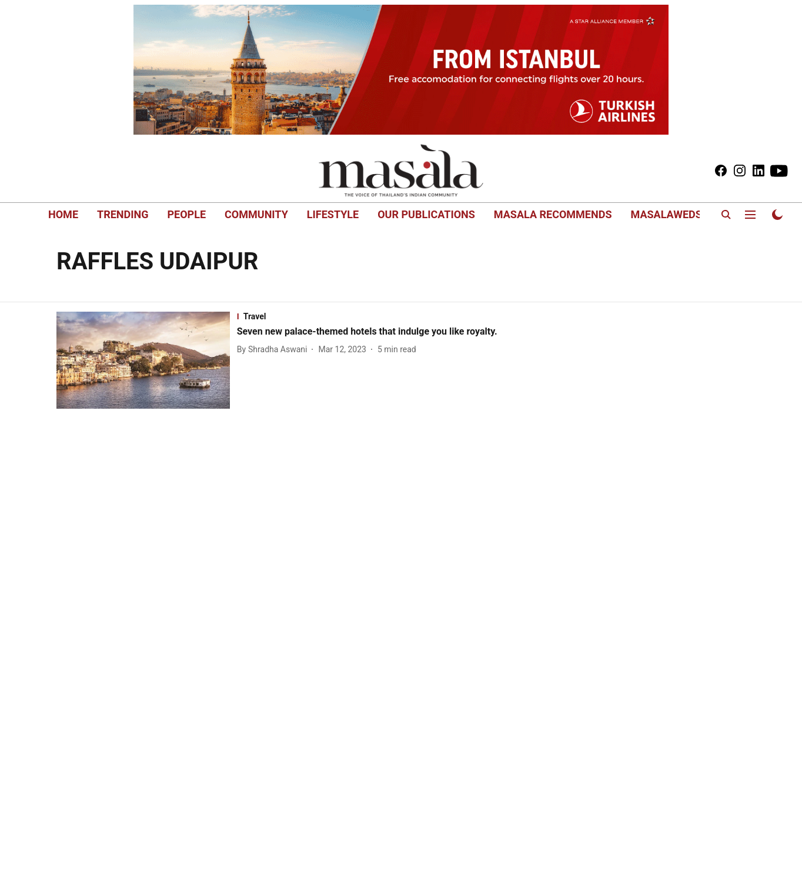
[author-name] (274, 349)
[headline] (372, 332)
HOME (63, 214)
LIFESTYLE (333, 214)
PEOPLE (186, 214)
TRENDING (122, 214)
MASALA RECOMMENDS (553, 214)
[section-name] (372, 316)
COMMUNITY (256, 214)
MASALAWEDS (665, 214)
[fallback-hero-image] (146, 360)
